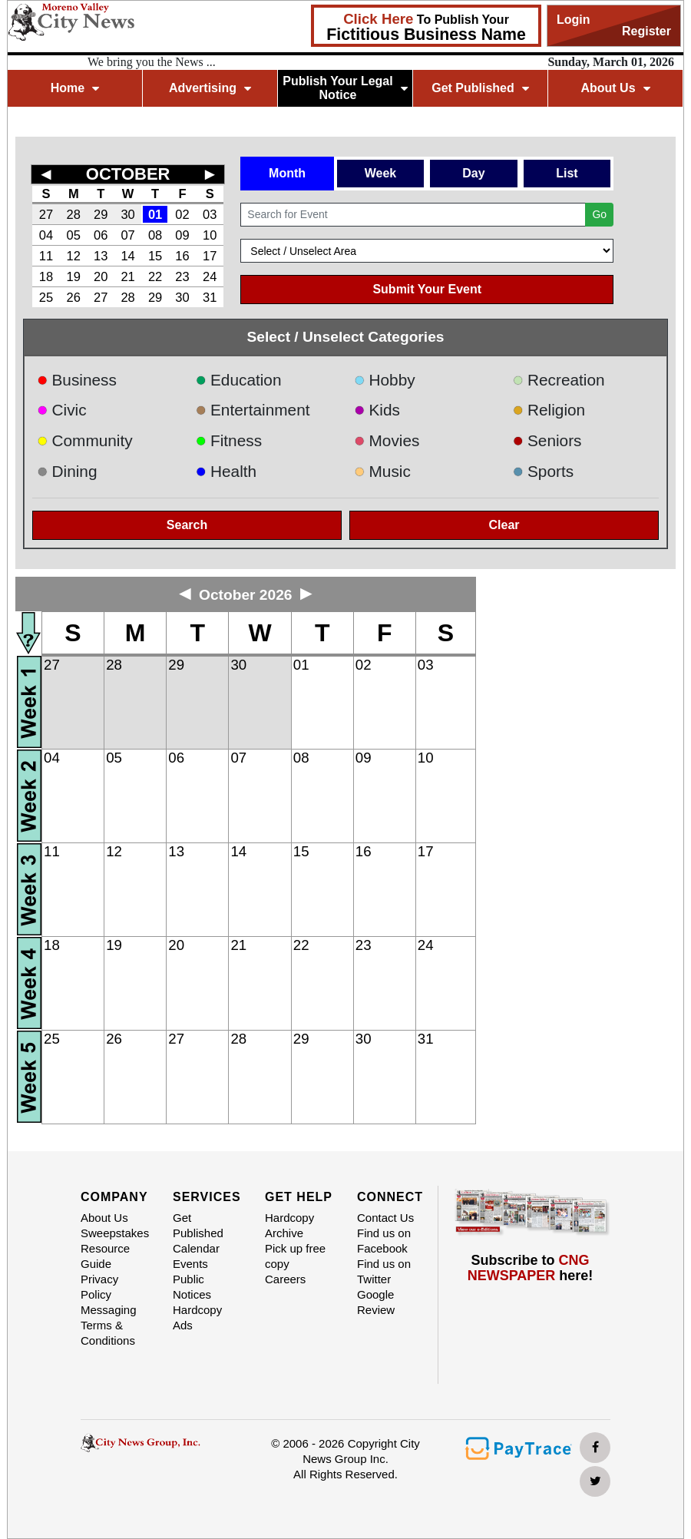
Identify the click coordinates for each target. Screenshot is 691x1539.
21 (127, 276)
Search (187, 524)
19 (74, 276)
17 (210, 256)
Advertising (210, 87)
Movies (386, 440)
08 (155, 235)
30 (127, 214)
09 (182, 235)
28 (74, 214)
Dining (67, 471)
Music (382, 471)
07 (127, 235)
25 (46, 297)
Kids (377, 410)
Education (239, 380)
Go (599, 214)
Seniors (547, 440)
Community (85, 440)
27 (46, 214)
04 (46, 235)
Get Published (480, 87)
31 (210, 297)
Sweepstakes (115, 1232)
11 (46, 256)
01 (155, 214)
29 (100, 214)
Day (473, 173)
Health (226, 471)
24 (210, 276)
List (566, 173)
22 (155, 276)
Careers (285, 1279)
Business (77, 380)
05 (74, 235)
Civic (62, 410)
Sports (543, 471)
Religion (549, 410)
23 (182, 276)
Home (75, 87)
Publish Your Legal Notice (345, 87)
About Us (615, 87)
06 (100, 235)
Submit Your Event (426, 289)
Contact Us (385, 1217)
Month (287, 173)
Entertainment (253, 410)
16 (182, 256)
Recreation (559, 380)
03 (210, 214)
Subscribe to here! (530, 1268)
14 (127, 256)
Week (381, 173)
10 (210, 235)
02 (182, 214)
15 (155, 256)
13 (100, 256)
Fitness (229, 440)
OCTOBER (128, 174)
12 (74, 256)
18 (46, 276)
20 (100, 276)
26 (74, 297)
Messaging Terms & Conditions (109, 1325)
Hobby (384, 380)
